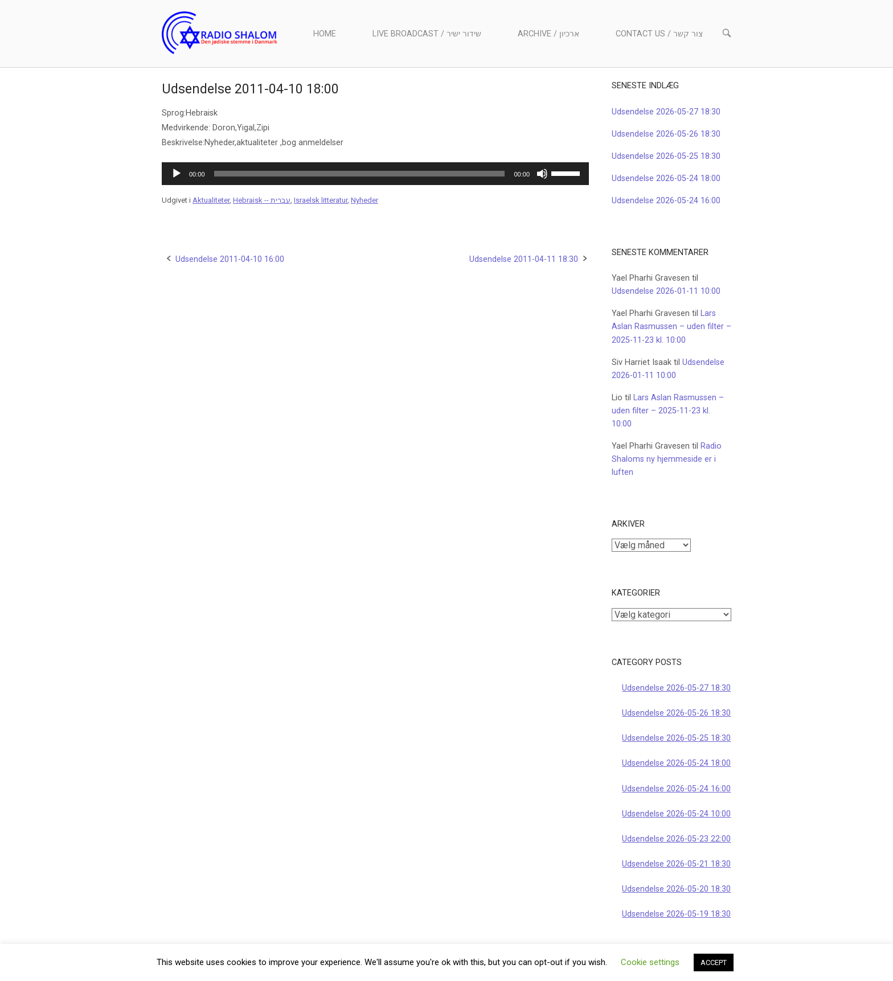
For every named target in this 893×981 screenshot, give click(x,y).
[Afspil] (176, 173)
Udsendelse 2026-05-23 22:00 (676, 839)
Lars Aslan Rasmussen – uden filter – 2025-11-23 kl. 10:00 (671, 326)
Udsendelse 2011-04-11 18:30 (523, 259)
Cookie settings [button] (650, 962)
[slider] (359, 174)
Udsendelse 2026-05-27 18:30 (666, 112)
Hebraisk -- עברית (261, 200)
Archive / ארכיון (548, 34)
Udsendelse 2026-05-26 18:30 (666, 134)
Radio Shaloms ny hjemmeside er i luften (667, 459)
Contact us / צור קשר (659, 34)
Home (324, 34)
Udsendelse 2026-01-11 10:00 (666, 291)
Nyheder (364, 200)
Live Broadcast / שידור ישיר (426, 34)
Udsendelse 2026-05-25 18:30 (666, 156)
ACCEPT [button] (714, 962)
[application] (375, 173)
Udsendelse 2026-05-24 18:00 (666, 178)
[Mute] (542, 173)
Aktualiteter (211, 200)
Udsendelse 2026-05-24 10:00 (676, 814)
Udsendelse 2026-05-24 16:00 (666, 201)
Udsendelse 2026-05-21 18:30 (676, 864)
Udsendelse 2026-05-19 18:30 (676, 914)
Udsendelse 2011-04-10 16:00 (229, 259)
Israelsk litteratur (320, 200)
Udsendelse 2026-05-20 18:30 (676, 889)
